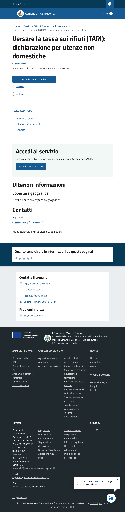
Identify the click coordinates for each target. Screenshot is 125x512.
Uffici (14, 362)
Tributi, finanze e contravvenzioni (50, 26)
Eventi (93, 390)
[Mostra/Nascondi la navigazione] (3, 13)
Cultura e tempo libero (75, 370)
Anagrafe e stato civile (49, 366)
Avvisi (93, 366)
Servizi (27, 26)
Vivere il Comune (100, 375)
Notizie (93, 358)
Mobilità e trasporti (73, 393)
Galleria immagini (98, 382)
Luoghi (93, 386)
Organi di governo (21, 366)
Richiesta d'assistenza (49, 450)
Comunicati (95, 362)
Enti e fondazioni (20, 385)
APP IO (96, 481)
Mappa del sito (19, 497)
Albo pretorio (70, 450)
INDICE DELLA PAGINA (62, 110)
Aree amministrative (22, 373)
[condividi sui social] (17, 86)
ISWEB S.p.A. (96, 503)
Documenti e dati (20, 358)
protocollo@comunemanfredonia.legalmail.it (34, 468)
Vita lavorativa (71, 416)
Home (17, 26)
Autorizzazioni (71, 362)
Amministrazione (22, 350)
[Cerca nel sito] (111, 13)
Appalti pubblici (71, 358)
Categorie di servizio (50, 350)
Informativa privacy (73, 442)
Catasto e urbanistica (74, 366)
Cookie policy (70, 438)
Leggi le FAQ (44, 430)
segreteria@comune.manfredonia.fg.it (30, 477)
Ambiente (43, 362)
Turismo (68, 412)
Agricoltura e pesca (47, 358)
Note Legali (69, 446)
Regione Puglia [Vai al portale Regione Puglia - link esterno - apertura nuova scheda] (18, 3)
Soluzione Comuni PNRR (63, 507)
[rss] (97, 430)
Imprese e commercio (74, 389)
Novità (94, 350)
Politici (15, 370)
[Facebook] (92, 430)
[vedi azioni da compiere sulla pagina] (18, 94)
